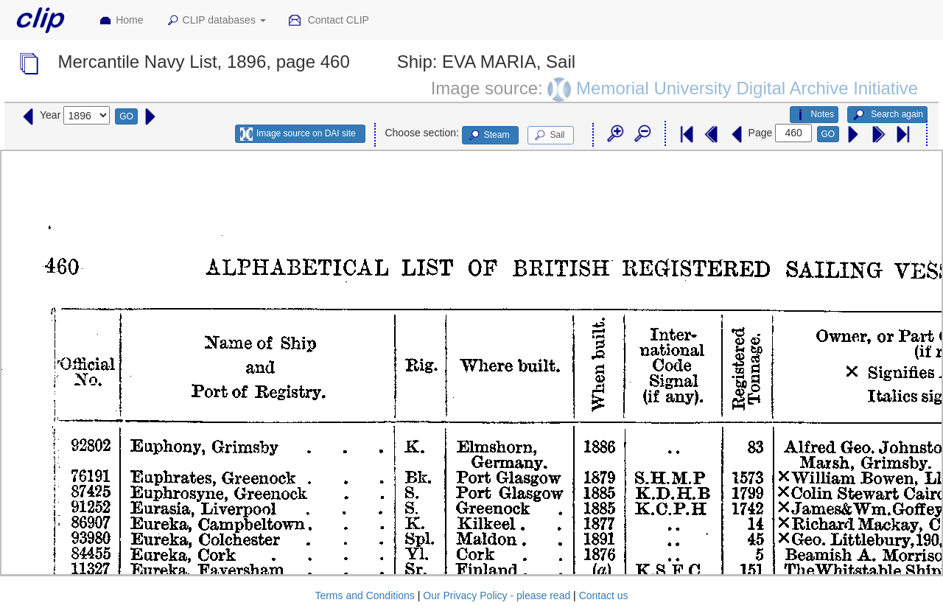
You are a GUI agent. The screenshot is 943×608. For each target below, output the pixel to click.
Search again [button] (887, 115)
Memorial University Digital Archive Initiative (747, 87)
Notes (814, 115)
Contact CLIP (328, 20)
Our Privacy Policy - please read (496, 595)
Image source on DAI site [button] (298, 134)
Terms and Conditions (364, 595)
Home (121, 20)
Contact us (603, 595)
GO (126, 116)
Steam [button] (488, 135)
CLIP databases (216, 20)
